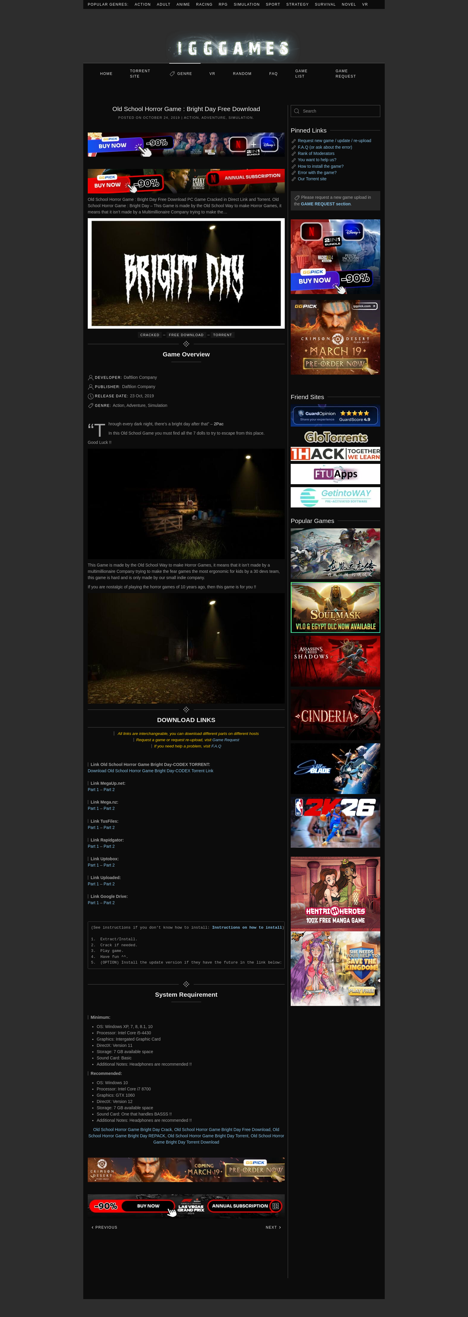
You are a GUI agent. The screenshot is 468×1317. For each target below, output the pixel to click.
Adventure (213, 117)
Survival (325, 4)
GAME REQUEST (346, 74)
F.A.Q (216, 746)
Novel (349, 4)
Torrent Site (140, 74)
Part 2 (109, 789)
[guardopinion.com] (335, 415)
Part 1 (93, 789)
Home (106, 74)
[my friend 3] (335, 453)
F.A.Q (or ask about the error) (325, 147)
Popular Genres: (108, 4)
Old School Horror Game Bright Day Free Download (222, 1129)
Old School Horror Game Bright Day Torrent (208, 1135)
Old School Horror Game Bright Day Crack (132, 1129)
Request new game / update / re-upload (334, 140)
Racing (204, 4)
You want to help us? (317, 159)
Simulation (247, 4)
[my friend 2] (335, 436)
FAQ (273, 74)
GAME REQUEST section (325, 203)
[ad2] (332, 894)
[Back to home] (234, 36)
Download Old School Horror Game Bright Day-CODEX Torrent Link (150, 770)
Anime (183, 4)
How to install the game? (321, 166)
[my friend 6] (335, 473)
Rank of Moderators (316, 153)
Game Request (226, 740)
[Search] (335, 111)
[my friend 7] (335, 497)
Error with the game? (317, 172)
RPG (223, 4)
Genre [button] (184, 74)
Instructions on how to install (247, 927)
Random (242, 74)
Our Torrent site (312, 178)
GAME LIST (301, 74)
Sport (273, 4)
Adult (164, 4)
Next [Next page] (273, 1227)
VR (365, 4)
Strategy (297, 4)
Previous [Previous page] (104, 1227)
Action (143, 4)
